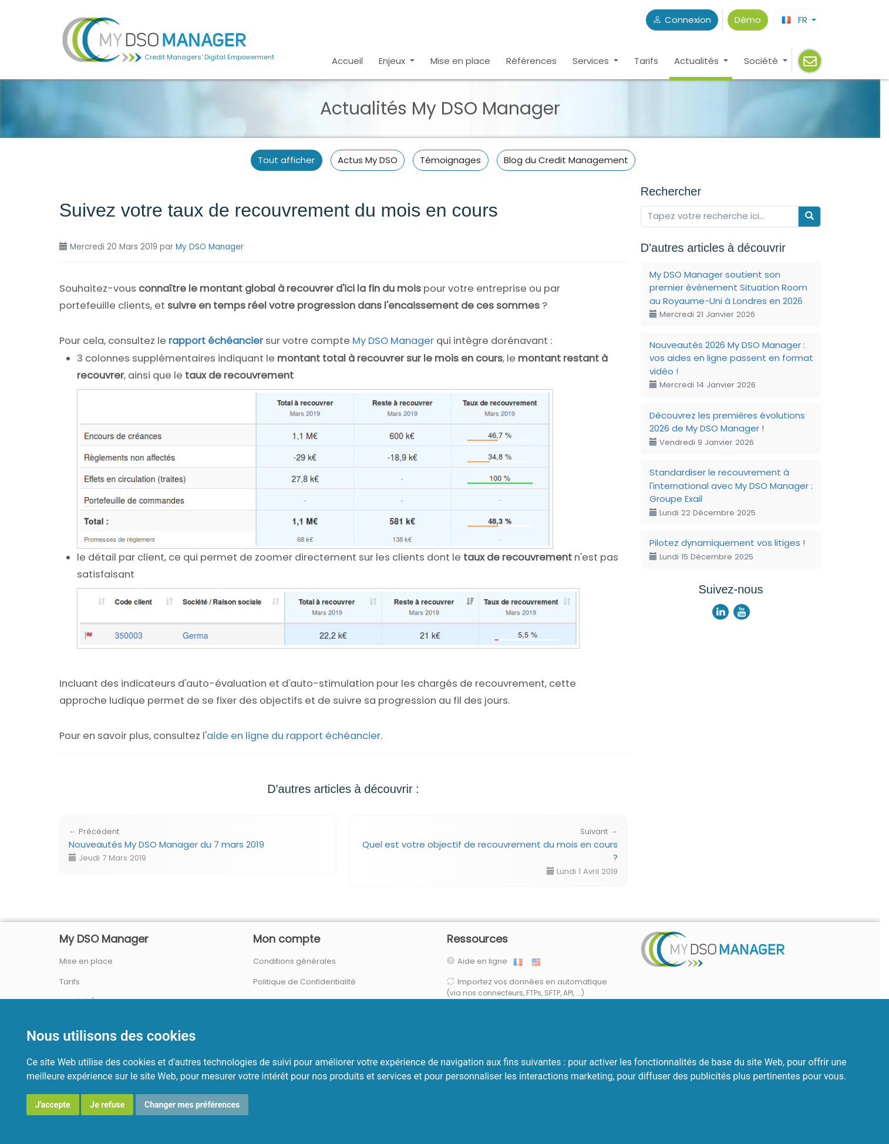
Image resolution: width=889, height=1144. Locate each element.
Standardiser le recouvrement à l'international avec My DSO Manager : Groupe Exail (731, 492)
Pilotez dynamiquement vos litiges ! (727, 549)
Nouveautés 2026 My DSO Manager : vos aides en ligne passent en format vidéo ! (731, 365)
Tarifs (646, 61)
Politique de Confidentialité (304, 981)
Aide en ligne (485, 961)
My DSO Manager (210, 246)
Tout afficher (286, 160)
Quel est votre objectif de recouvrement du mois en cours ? (490, 851)
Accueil (347, 61)
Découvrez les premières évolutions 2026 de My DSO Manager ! (727, 428)
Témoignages (450, 160)
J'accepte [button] (52, 1104)
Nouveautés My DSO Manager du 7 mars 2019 (166, 844)
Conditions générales (294, 961)
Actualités (697, 61)
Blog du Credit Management (566, 160)
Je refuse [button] (107, 1104)
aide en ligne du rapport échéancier (293, 736)
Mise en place (460, 61)
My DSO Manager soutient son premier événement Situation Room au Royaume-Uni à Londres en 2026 (728, 294)
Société (762, 61)
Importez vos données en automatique (527, 987)
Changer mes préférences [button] (192, 1104)
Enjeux (393, 61)
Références (531, 61)
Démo (748, 20)
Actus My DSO (368, 160)
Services (592, 61)
